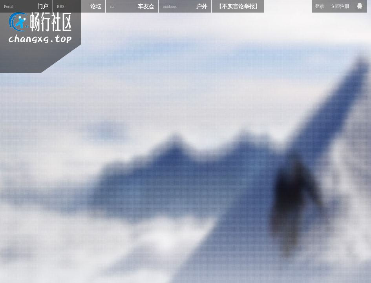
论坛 (79, 6)
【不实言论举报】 (238, 6)
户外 (185, 6)
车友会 (132, 6)
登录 (319, 6)
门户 (26, 6)
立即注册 (340, 6)
